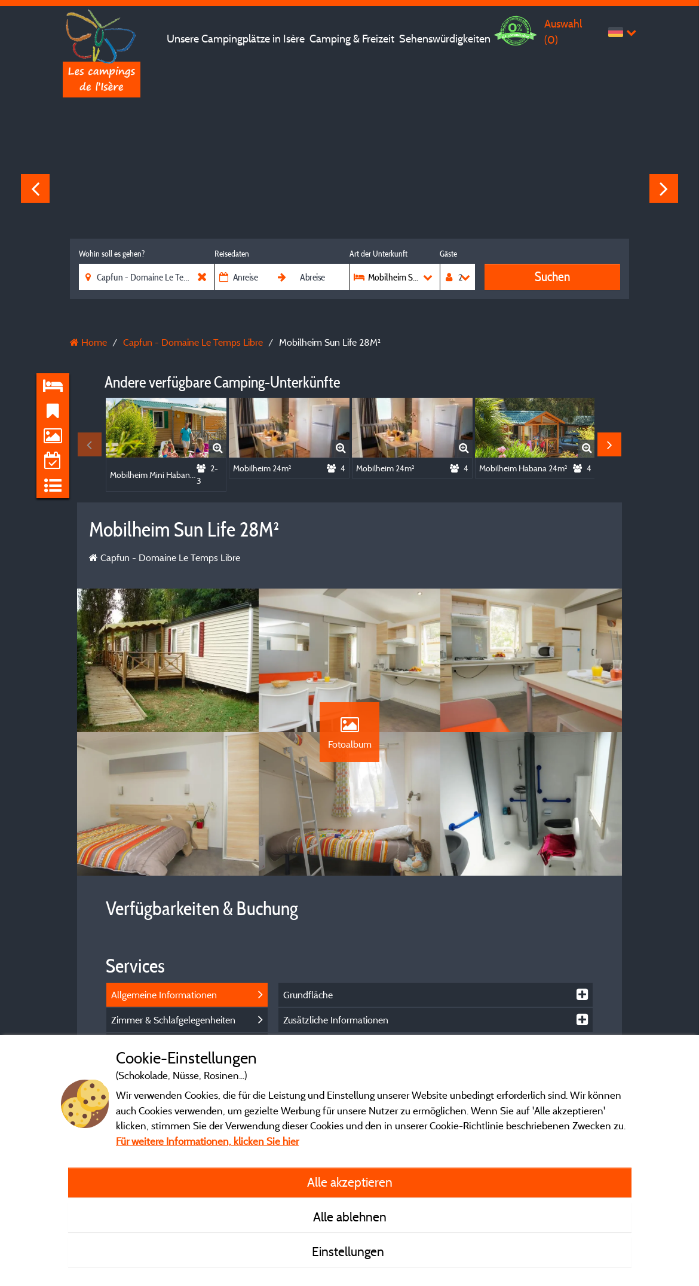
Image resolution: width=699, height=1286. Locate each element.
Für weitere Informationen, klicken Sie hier (207, 1141)
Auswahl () (563, 31)
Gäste (448, 253)
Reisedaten (231, 253)
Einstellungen (349, 1251)
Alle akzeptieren (350, 1182)
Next (663, 188)
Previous (35, 188)
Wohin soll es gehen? (112, 253)
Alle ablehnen (350, 1216)
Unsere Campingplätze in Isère (236, 38)
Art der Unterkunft (378, 253)
